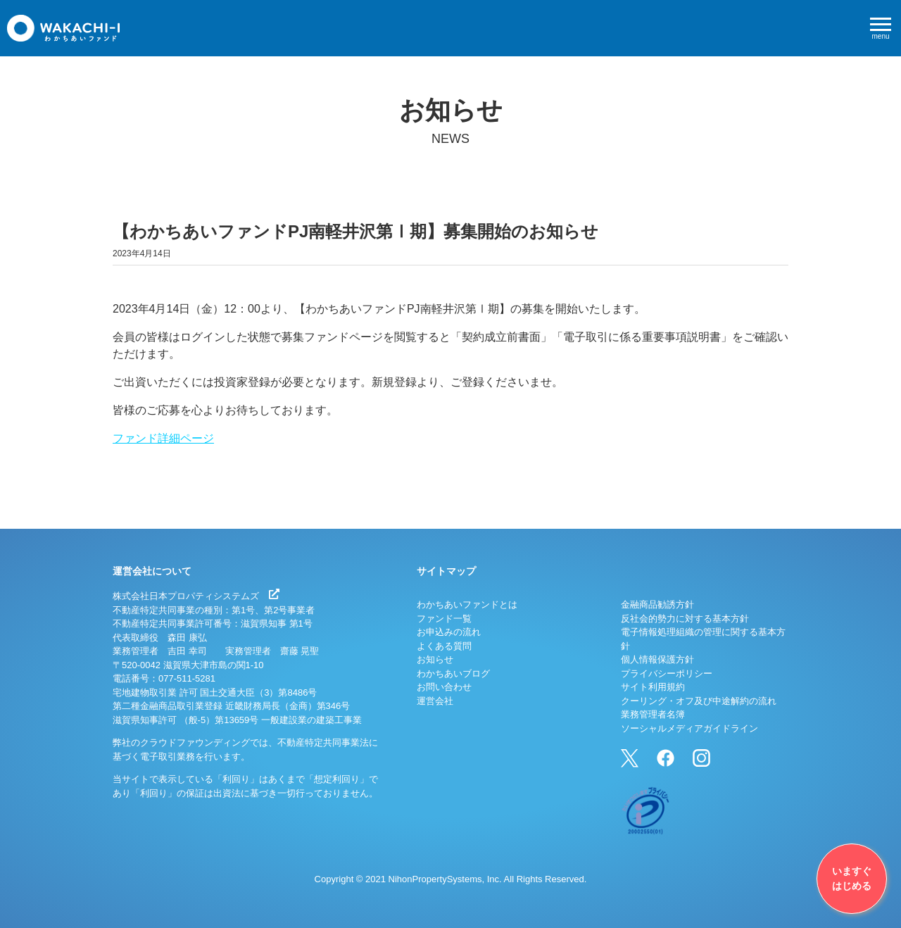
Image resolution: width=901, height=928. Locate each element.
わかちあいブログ (453, 673)
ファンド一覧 (444, 618)
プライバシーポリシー (666, 673)
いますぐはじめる (851, 878)
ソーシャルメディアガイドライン (689, 728)
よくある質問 (444, 646)
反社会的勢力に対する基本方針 (685, 618)
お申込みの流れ (449, 632)
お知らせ (435, 659)
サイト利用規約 (653, 687)
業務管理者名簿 (653, 714)
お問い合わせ (444, 687)
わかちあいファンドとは (467, 604)
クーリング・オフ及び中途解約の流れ (698, 701)
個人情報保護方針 (657, 659)
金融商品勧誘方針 (657, 604)
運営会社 (435, 701)
